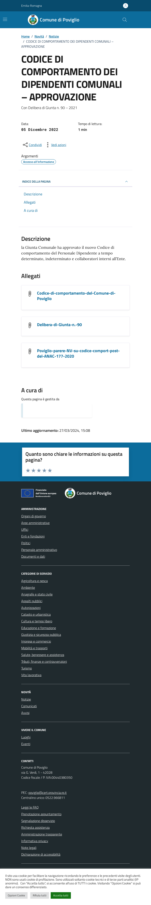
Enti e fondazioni (33, 536)
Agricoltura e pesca (34, 580)
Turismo (26, 668)
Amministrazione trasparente (41, 834)
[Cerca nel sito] (125, 20)
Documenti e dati (33, 556)
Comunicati (29, 706)
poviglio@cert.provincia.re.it (47, 792)
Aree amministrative (35, 522)
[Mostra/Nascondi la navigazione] (5, 19)
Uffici (24, 529)
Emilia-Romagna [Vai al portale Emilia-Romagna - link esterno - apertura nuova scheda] (31, 5)
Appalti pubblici (31, 600)
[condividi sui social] (32, 144)
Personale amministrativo (39, 549)
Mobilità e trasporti (34, 648)
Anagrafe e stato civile (37, 594)
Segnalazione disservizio (38, 820)
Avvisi (25, 712)
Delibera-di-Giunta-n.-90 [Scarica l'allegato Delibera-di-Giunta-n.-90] (59, 324)
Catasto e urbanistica (36, 614)
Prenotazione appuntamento (41, 814)
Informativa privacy (34, 840)
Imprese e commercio (36, 641)
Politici (25, 542)
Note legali (28, 847)
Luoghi (25, 737)
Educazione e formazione (38, 627)
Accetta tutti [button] (60, 895)
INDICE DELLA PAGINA (75, 181)
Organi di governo (33, 516)
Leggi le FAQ (30, 807)
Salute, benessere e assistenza (42, 654)
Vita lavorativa (31, 674)
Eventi (25, 743)
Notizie (26, 699)
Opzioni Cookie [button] (16, 895)
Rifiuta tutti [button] (39, 895)
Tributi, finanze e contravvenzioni (44, 661)
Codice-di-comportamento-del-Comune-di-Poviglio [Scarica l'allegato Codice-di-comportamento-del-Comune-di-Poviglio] (76, 295)
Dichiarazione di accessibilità (40, 854)
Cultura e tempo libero (36, 621)
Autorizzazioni (31, 607)
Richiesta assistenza (35, 827)
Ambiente (28, 587)
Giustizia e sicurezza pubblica (41, 634)
